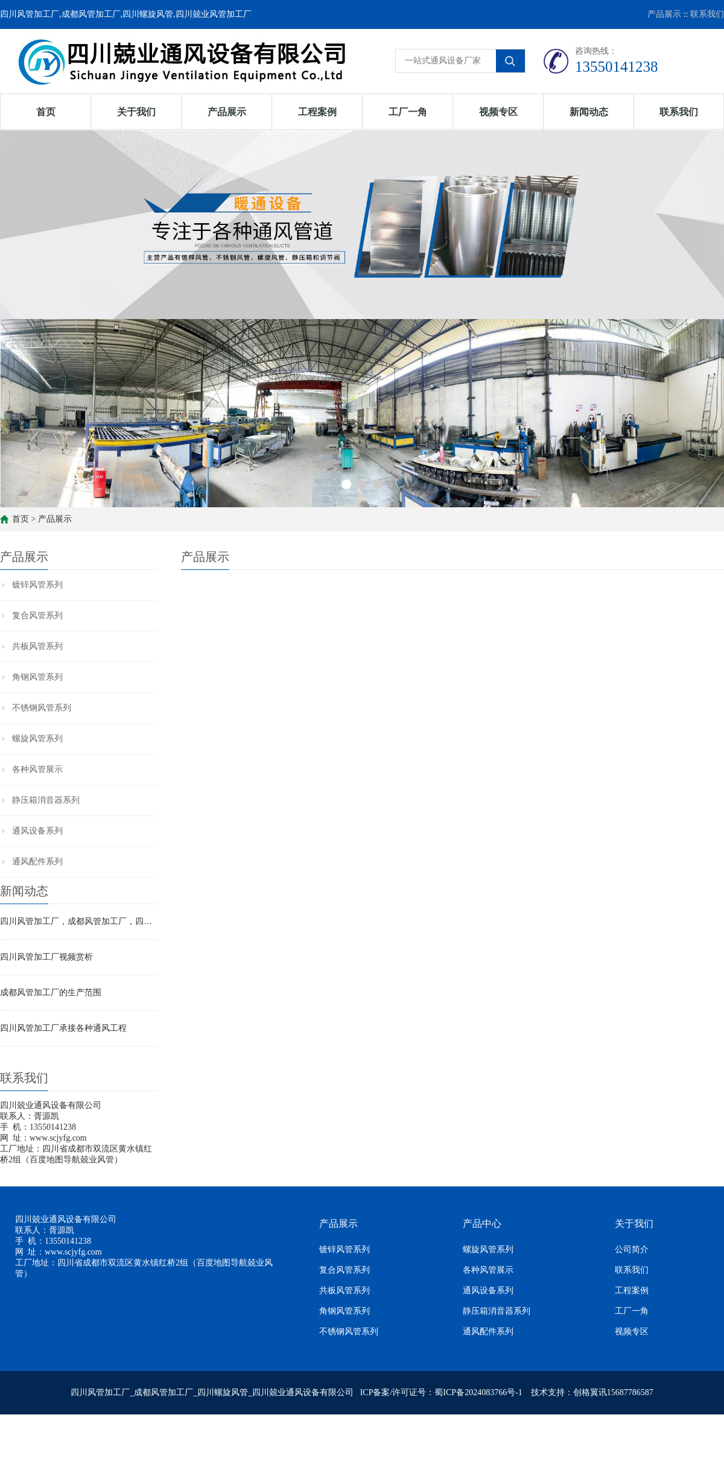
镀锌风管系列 (37, 584)
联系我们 (707, 14)
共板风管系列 (37, 646)
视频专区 (498, 112)
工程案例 (317, 112)
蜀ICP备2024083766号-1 (478, 1392)
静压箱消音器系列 (46, 800)
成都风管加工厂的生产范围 (50, 992)
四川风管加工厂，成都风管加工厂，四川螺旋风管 (78, 921)
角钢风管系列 (37, 677)
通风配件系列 (37, 861)
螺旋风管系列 (37, 738)
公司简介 (632, 1249)
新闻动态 (589, 112)
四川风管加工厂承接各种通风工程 (63, 1028)
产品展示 (664, 14)
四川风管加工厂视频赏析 (46, 956)
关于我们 (136, 112)
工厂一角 (408, 112)
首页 (46, 112)
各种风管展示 (37, 769)
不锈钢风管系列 (41, 707)
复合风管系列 (37, 615)
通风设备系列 (37, 830)
